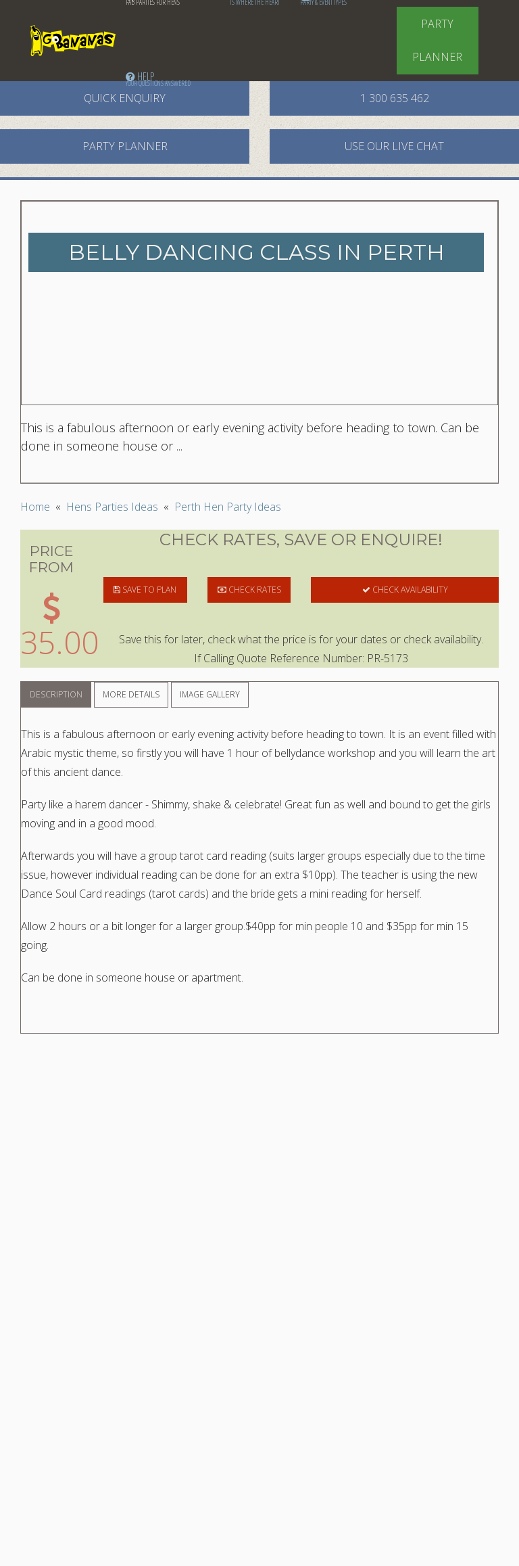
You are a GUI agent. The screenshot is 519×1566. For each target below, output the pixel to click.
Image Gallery (210, 694)
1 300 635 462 (394, 98)
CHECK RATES (249, 589)
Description (56, 694)
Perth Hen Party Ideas (227, 506)
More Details (131, 694)
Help (158, 78)
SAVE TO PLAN (145, 589)
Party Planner (437, 40)
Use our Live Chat (394, 146)
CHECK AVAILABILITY (405, 589)
